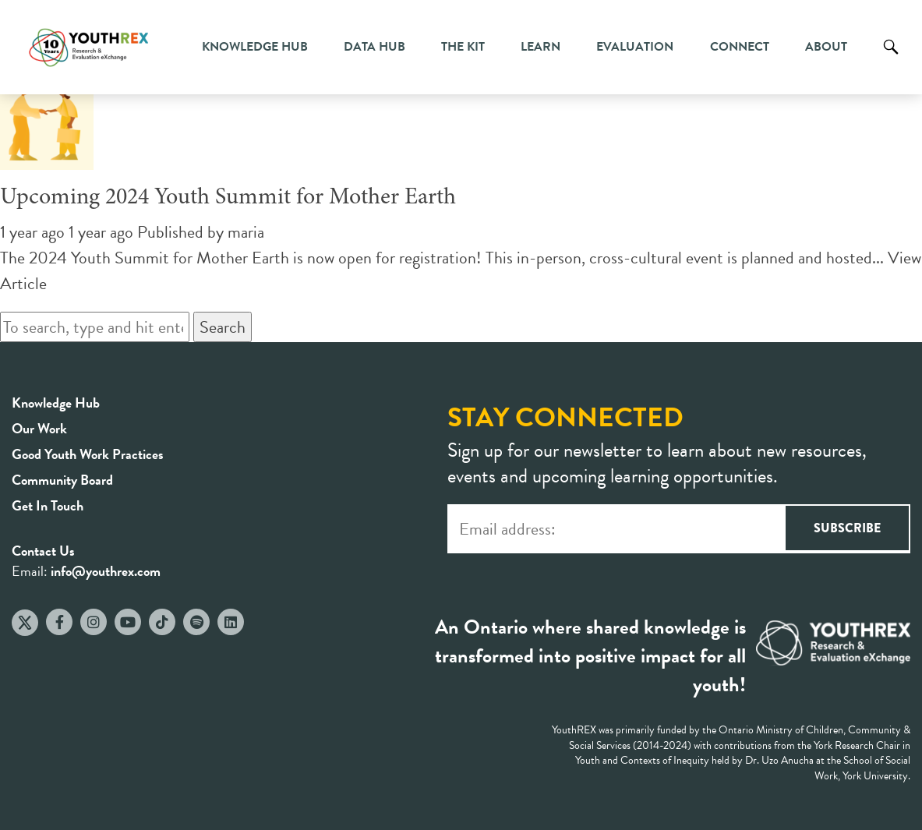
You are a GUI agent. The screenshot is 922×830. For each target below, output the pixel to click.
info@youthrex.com (106, 570)
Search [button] (223, 327)
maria (246, 232)
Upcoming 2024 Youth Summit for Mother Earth (228, 198)
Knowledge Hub (255, 46)
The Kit (463, 46)
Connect (739, 46)
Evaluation (634, 46)
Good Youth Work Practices (88, 453)
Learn (540, 46)
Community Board (62, 479)
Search (891, 58)
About (826, 46)
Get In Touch (47, 505)
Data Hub (374, 46)
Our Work (39, 428)
